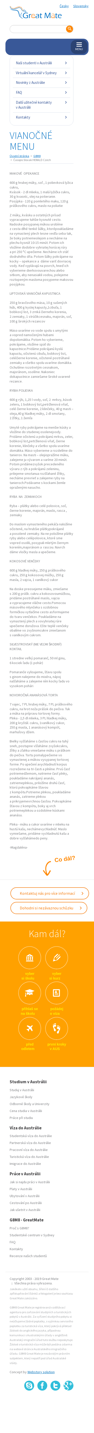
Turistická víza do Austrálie (29, 1156)
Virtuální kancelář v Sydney (41, 72)
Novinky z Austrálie (41, 82)
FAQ (41, 92)
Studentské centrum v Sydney (32, 1235)
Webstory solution (41, 1372)
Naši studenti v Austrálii (41, 63)
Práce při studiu (21, 1117)
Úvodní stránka (19, 156)
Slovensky (81, 6)
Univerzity (42, 1104)
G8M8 (37, 156)
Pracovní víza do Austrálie (29, 1149)
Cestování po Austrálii (26, 1203)
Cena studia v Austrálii (26, 1111)
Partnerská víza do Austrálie (30, 1143)
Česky (64, 6)
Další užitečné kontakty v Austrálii (41, 105)
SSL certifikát (55, 1402)
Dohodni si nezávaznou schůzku (51, 907)
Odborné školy (20, 1104)
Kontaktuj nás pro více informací (52, 893)
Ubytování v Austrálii (25, 1196)
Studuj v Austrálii (22, 1090)
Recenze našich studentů (28, 1256)
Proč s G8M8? (19, 1228)
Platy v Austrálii (21, 1189)
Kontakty (41, 117)
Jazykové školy (21, 1097)
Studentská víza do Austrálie (31, 1136)
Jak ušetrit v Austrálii (25, 1210)
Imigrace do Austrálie (25, 1163)
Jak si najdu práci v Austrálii (30, 1182)
